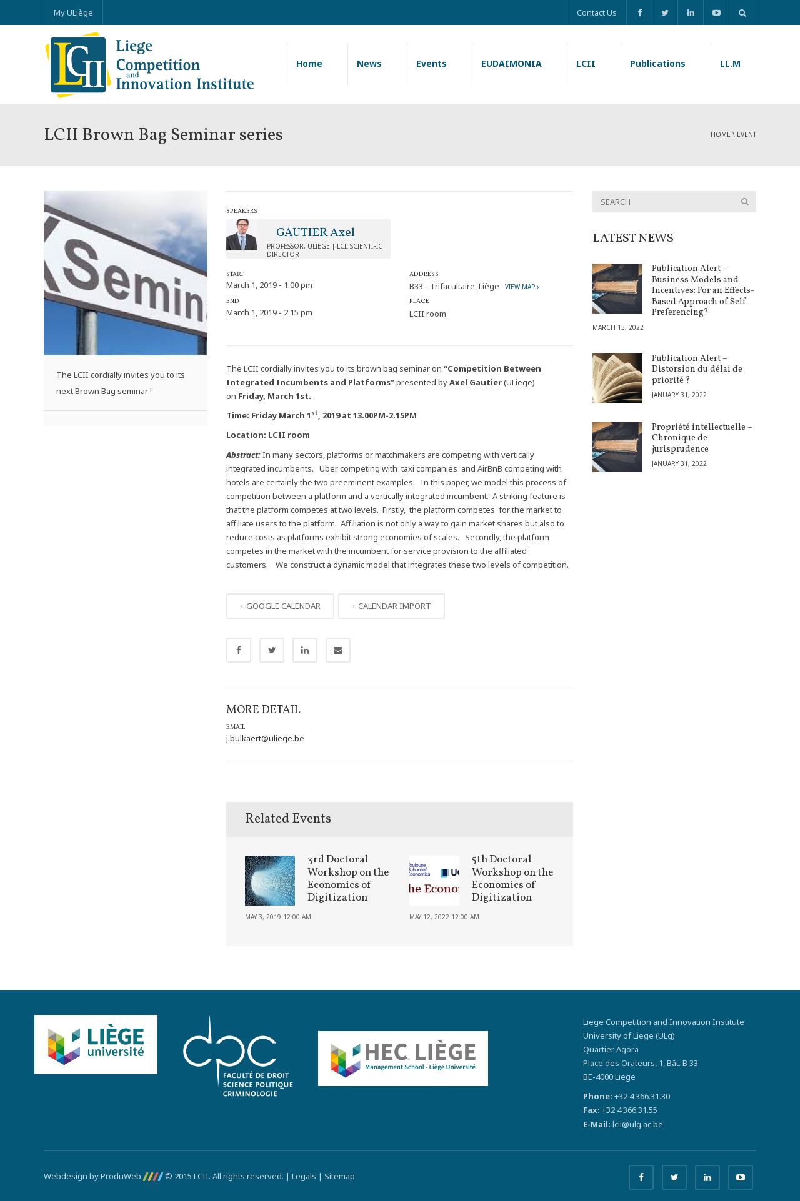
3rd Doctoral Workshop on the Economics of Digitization (348, 879)
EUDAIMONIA (511, 63)
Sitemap (339, 1176)
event (746, 134)
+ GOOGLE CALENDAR (280, 605)
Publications (658, 63)
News (369, 63)
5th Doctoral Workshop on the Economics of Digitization (512, 879)
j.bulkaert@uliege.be (265, 738)
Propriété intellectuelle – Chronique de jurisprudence (702, 438)
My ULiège (73, 12)
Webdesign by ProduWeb (103, 1176)
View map (520, 286)
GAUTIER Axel (315, 233)
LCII (586, 63)
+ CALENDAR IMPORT (391, 605)
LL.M (730, 63)
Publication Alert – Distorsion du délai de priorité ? (697, 370)
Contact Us (597, 12)
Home (309, 63)
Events (431, 63)
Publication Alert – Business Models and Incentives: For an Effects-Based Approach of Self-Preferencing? (703, 291)
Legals (304, 1176)
